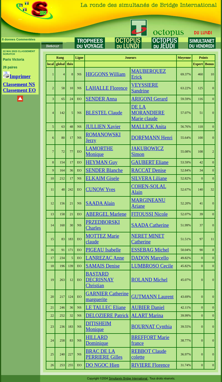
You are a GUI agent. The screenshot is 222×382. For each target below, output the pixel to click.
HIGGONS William (105, 74)
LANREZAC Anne (105, 258)
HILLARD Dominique (97, 340)
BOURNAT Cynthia (151, 326)
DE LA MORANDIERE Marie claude (148, 112)
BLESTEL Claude (104, 113)
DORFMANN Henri (152, 137)
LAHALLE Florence (106, 88)
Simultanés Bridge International (128, 378)
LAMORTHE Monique (99, 151)
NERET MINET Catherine (147, 239)
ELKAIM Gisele (102, 178)
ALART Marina (147, 315)
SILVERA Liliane (149, 178)
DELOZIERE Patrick (107, 315)
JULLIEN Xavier (103, 126)
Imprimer (17, 76)
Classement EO (19, 90)
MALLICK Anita (148, 126)
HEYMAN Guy (102, 162)
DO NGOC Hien (102, 365)
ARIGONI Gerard (149, 99)
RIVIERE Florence (150, 365)
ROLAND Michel (149, 280)
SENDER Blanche (104, 170)
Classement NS (19, 84)
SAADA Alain (100, 203)
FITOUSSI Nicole (149, 214)
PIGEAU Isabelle (103, 250)
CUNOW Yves (100, 189)
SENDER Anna (101, 99)
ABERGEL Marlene (106, 214)
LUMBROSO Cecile (152, 266)
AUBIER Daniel (147, 307)
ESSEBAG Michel (150, 250)
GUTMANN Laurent (152, 296)
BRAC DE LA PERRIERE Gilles (104, 354)
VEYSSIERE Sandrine (144, 88)
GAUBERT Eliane (149, 162)
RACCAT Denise (148, 170)
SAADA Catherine (150, 225)
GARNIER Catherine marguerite (107, 296)
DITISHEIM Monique (98, 326)
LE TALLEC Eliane (106, 307)
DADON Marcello (149, 258)
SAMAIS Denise (103, 266)
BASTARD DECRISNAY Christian (100, 279)
